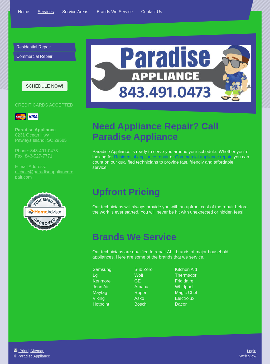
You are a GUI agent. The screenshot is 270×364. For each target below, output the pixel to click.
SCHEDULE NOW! (44, 86)
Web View (247, 356)
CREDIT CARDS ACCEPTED (44, 105)
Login (251, 351)
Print (21, 351)
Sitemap (37, 351)
